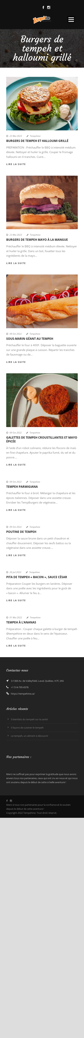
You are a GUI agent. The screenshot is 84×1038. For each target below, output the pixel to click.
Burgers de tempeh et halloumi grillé (37, 141)
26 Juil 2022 (15, 572)
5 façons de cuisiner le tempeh (27, 727)
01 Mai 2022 (16, 617)
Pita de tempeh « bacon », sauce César (36, 577)
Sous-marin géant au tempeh (29, 339)
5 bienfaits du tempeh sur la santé (29, 719)
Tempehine (35, 136)
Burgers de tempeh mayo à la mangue (37, 240)
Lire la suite (16, 164)
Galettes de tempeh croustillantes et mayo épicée (41, 439)
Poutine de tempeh (21, 532)
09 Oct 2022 (16, 333)
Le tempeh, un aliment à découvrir (29, 735)
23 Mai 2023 (16, 136)
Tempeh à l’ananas (21, 622)
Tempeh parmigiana (22, 487)
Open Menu (71, 19)
